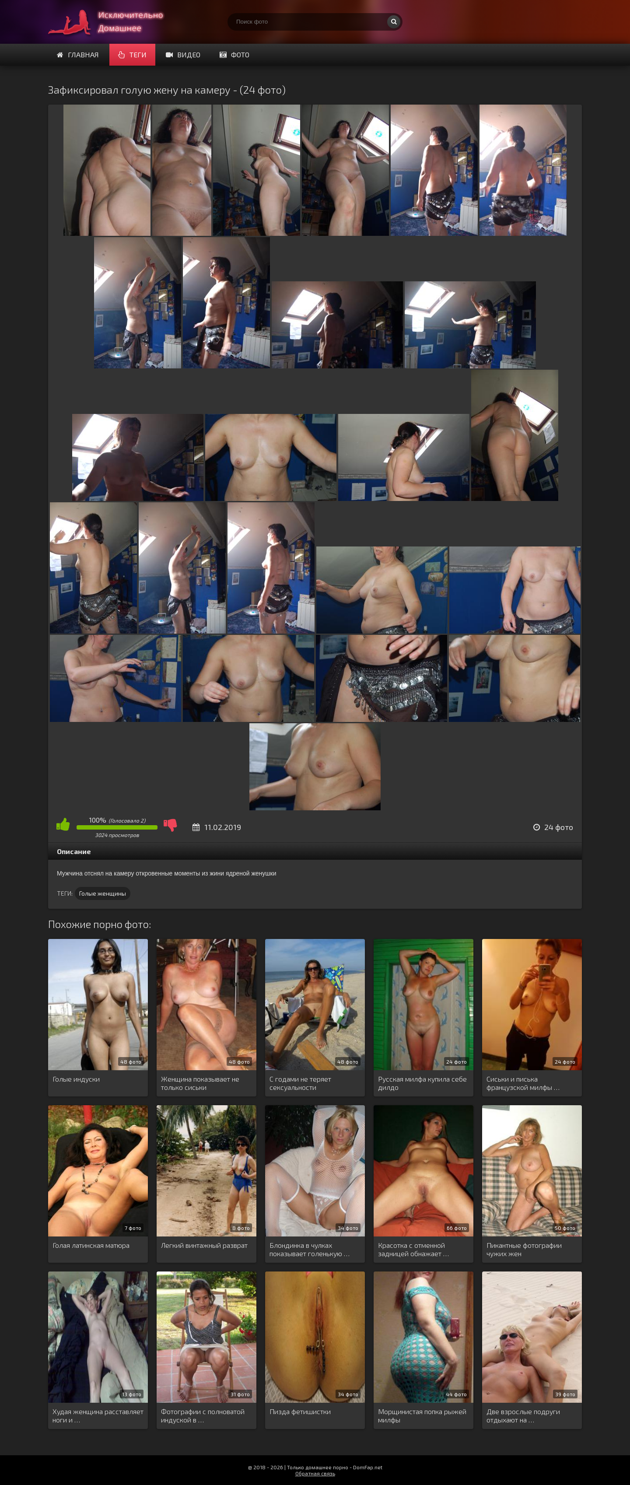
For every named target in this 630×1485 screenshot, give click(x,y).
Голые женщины (102, 893)
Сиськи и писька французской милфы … (523, 1083)
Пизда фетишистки (300, 1411)
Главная (78, 54)
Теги (132, 54)
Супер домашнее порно (113, 22)
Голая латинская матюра (91, 1245)
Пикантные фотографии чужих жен (524, 1249)
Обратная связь (315, 1473)
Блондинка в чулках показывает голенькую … (310, 1249)
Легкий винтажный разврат (204, 1245)
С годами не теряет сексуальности (300, 1083)
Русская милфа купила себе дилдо (422, 1083)
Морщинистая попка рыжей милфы (422, 1415)
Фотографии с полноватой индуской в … (203, 1415)
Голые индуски (76, 1079)
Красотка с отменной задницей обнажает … (413, 1249)
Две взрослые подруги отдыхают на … (523, 1415)
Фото (234, 54)
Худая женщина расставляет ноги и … (98, 1415)
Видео (183, 54)
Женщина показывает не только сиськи (200, 1083)
